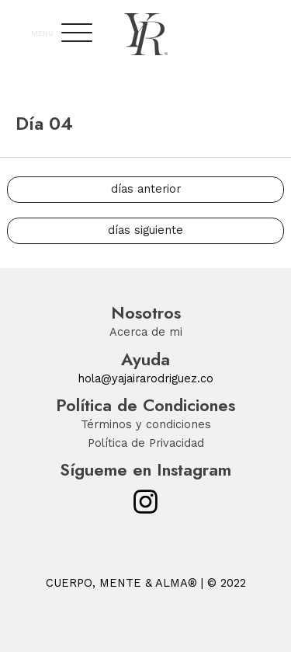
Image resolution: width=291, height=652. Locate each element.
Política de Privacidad (146, 443)
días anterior (146, 189)
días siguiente (145, 230)
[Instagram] (145, 501)
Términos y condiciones (146, 424)
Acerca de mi (145, 332)
